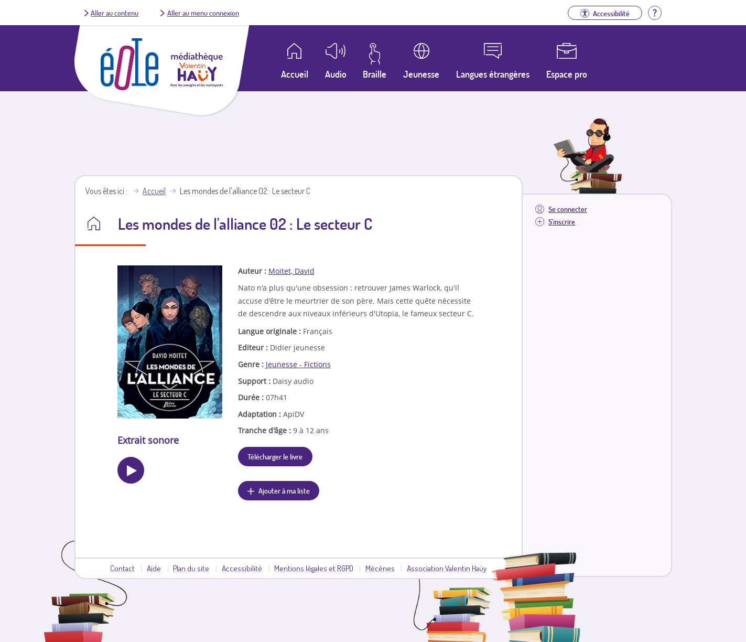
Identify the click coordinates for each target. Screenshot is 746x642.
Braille (374, 74)
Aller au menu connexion (203, 12)
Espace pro (566, 74)
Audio (336, 74)
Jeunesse (421, 74)
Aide (154, 568)
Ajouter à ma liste (284, 490)
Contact (122, 568)
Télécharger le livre (274, 456)
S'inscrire (561, 221)
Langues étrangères (492, 74)
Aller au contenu (114, 12)
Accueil (154, 191)
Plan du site (191, 568)
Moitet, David (291, 271)
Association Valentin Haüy (446, 568)
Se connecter (567, 209)
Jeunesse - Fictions (298, 364)
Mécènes (380, 568)
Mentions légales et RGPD (313, 568)
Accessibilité (242, 568)
